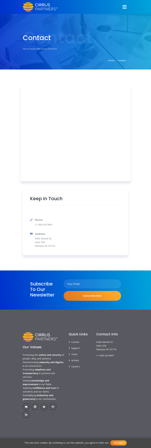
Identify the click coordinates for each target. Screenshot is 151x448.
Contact (75, 341)
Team (74, 354)
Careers (75, 366)
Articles (75, 360)
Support (75, 348)
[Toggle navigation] (124, 7)
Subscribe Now (92, 296)
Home (111, 60)
